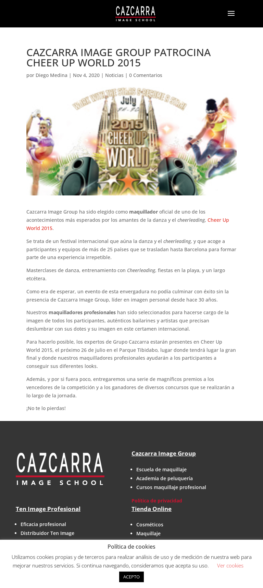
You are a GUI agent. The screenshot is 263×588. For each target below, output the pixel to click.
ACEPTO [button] (131, 577)
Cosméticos (149, 524)
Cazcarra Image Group (164, 453)
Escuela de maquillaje (161, 469)
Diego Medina (51, 75)
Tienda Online (152, 509)
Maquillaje (148, 533)
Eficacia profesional (43, 524)
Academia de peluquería (164, 478)
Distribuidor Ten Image (47, 533)
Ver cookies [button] (230, 565)
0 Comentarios (145, 75)
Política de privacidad (157, 500)
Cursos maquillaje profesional (171, 487)
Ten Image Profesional (48, 509)
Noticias (114, 75)
